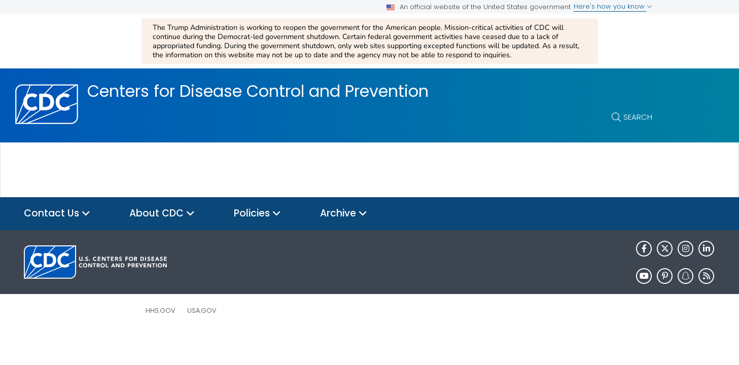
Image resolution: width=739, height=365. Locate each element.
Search (637, 117)
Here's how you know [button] (613, 6)
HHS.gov (160, 310)
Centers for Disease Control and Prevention (258, 91)
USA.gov (202, 310)
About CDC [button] (162, 213)
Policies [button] (257, 213)
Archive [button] (343, 213)
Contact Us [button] (57, 213)
